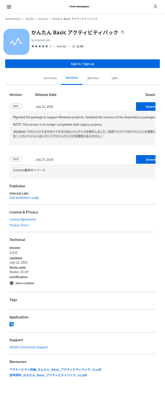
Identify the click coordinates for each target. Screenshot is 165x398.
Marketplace (13, 18)
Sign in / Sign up (82, 64)
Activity (43, 18)
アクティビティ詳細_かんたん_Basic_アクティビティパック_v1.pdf (55, 369)
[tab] (50, 78)
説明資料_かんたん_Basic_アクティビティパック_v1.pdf (48, 374)
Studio (29, 18)
